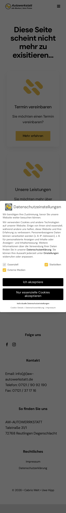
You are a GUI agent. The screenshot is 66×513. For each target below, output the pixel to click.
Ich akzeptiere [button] (33, 282)
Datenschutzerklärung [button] (35, 308)
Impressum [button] (51, 308)
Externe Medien (14, 269)
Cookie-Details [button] (17, 308)
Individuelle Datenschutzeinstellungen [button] (33, 303)
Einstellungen (51, 253)
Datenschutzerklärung (39, 249)
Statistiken (53, 264)
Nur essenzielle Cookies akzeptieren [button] (33, 294)
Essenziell (10, 264)
